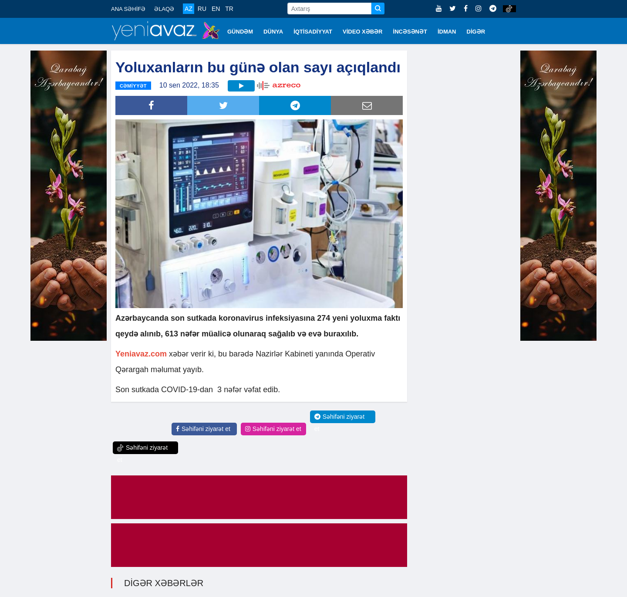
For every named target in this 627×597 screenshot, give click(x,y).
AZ (188, 8)
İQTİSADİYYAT (312, 31)
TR (229, 8)
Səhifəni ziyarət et (203, 428)
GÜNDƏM (240, 31)
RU (202, 8)
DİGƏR (476, 31)
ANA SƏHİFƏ (128, 9)
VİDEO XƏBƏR (363, 31)
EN (216, 8)
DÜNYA (273, 31)
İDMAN (447, 31)
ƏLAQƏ (164, 9)
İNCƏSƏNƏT (410, 31)
